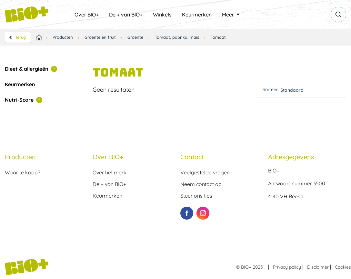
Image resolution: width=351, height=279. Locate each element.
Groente (135, 37)
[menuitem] (86, 14)
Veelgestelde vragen (205, 172)
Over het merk (109, 172)
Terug (20, 37)
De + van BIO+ (126, 14)
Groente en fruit (100, 37)
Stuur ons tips (196, 195)
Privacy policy (287, 267)
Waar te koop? (22, 172)
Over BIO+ (87, 14)
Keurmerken (197, 14)
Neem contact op (201, 184)
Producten (63, 37)
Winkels (162, 14)
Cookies (343, 267)
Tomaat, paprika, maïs (177, 37)
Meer (228, 14)
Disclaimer (318, 267)
